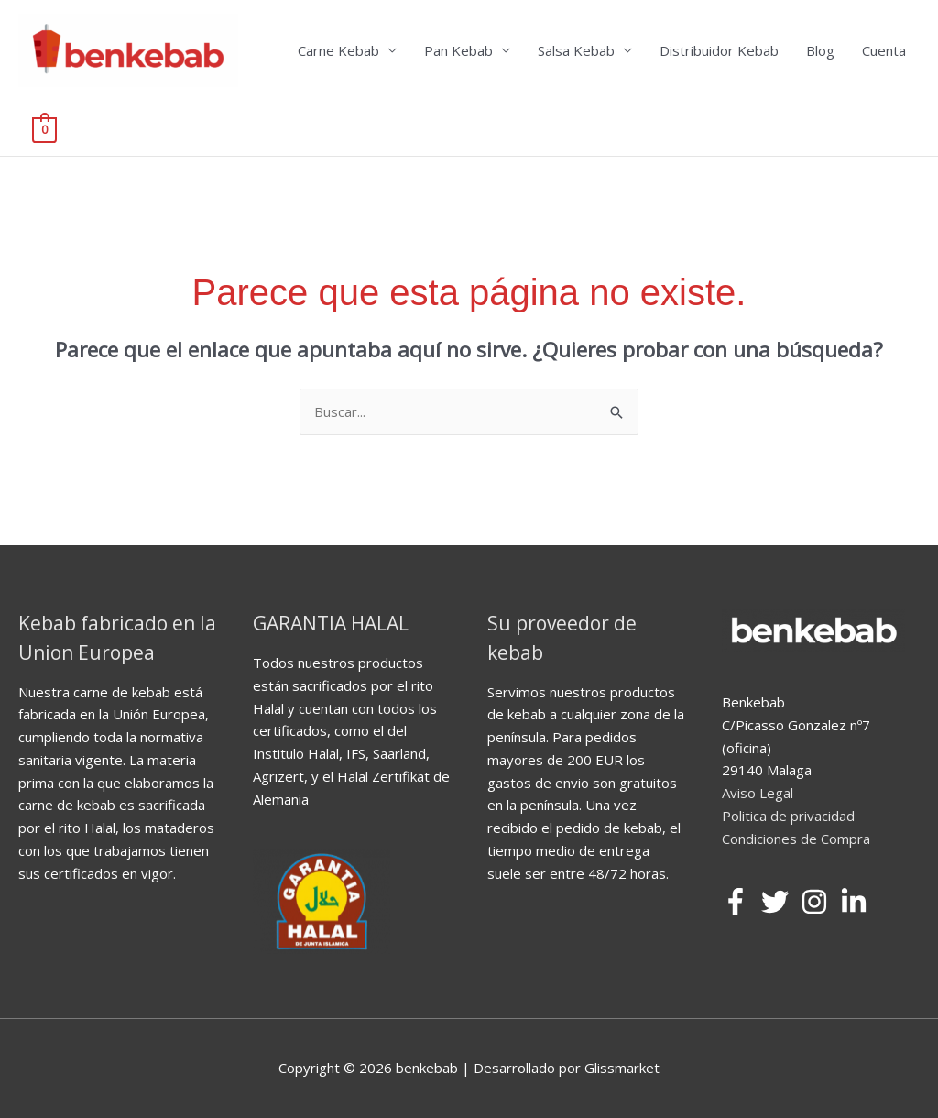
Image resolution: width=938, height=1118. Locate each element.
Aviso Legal (757, 793)
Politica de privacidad (788, 815)
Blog (820, 50)
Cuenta (884, 50)
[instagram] (818, 901)
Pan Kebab (458, 50)
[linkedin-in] (858, 901)
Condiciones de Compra (796, 838)
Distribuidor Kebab (719, 50)
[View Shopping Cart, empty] (44, 128)
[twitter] (779, 901)
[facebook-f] (740, 901)
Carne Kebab (338, 50)
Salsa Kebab (576, 50)
